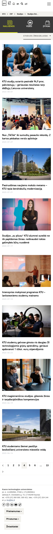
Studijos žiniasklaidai (35, 36)
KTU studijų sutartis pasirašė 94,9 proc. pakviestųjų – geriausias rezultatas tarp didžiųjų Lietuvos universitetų (23, 85)
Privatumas (12, 519)
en (18, 3)
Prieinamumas (14, 511)
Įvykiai (46, 24)
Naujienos (9, 24)
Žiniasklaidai (12, 526)
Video (29, 24)
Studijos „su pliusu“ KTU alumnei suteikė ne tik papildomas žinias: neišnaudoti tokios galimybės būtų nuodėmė (26, 239)
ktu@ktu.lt (11, 500)
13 (47, 465)
